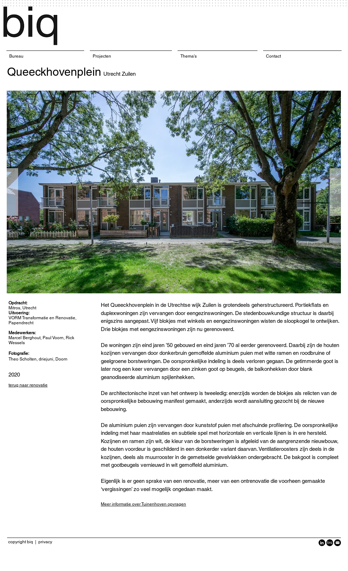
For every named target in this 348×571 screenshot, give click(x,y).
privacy (45, 541)
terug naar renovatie (28, 385)
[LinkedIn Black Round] (322, 542)
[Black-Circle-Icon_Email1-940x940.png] (337, 542)
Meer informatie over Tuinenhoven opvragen (143, 504)
